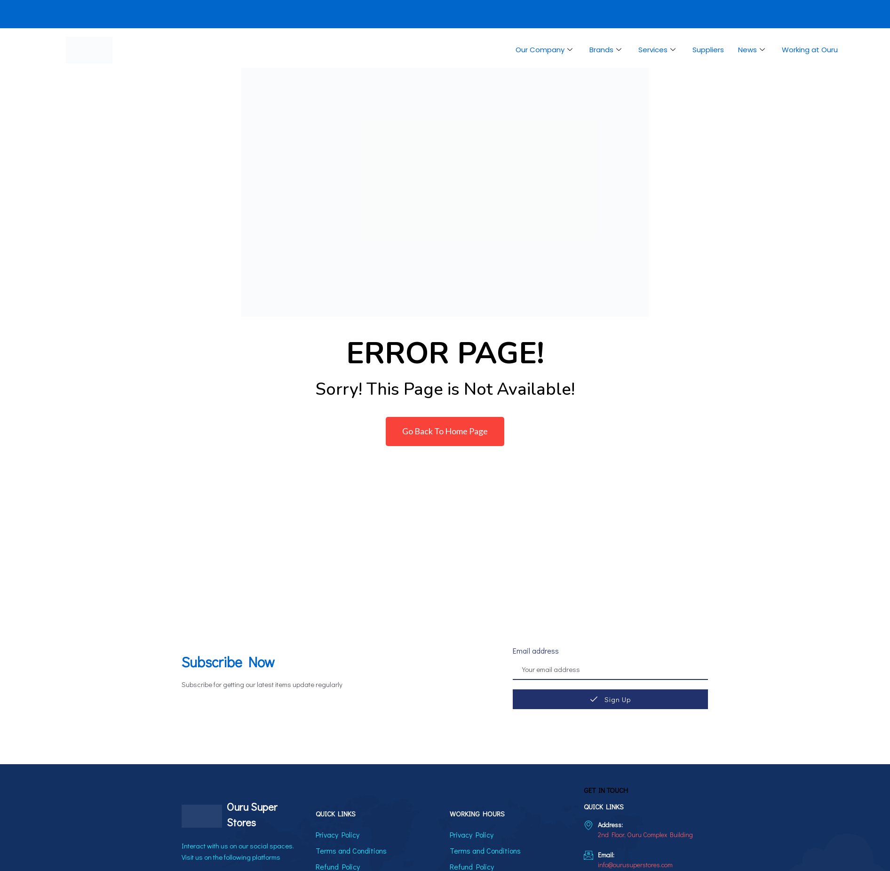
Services (656, 50)
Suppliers (708, 50)
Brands (605, 50)
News (751, 50)
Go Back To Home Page (445, 431)
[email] (610, 670)
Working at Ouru (810, 50)
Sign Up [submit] (610, 699)
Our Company (544, 50)
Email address (536, 650)
